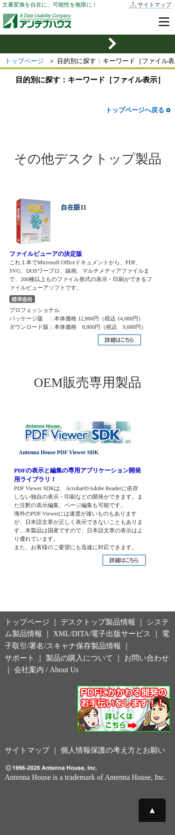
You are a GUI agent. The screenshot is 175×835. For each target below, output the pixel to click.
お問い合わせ (146, 658)
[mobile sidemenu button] (87, 44)
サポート (20, 658)
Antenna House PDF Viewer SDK (58, 452)
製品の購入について (79, 658)
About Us (63, 670)
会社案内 (29, 670)
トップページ (24, 61)
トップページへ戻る (137, 110)
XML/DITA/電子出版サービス (102, 634)
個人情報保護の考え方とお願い (113, 750)
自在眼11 (73, 207)
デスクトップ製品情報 (98, 622)
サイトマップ (154, 4)
